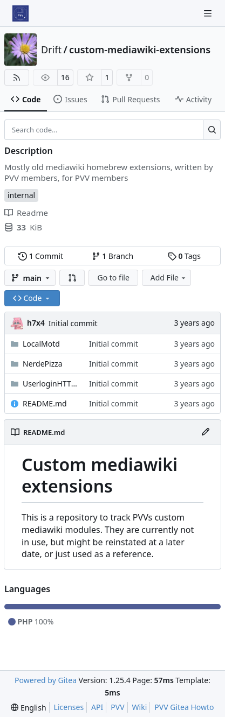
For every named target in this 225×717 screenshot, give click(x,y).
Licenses (69, 707)
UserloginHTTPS (50, 383)
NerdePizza (43, 364)
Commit (40, 256)
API (97, 707)
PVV (117, 707)
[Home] (20, 13)
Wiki (139, 707)
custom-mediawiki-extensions (139, 49)
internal (21, 195)
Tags (184, 256)
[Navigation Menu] (209, 13)
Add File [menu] (169, 277)
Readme (26, 212)
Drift (51, 49)
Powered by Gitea (46, 680)
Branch (113, 256)
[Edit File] (205, 432)
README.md (45, 403)
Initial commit (73, 323)
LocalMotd (41, 344)
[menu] (28, 707)
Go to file (113, 277)
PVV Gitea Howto (184, 707)
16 (65, 77)
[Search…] (212, 130)
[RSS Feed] (16, 77)
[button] (72, 278)
